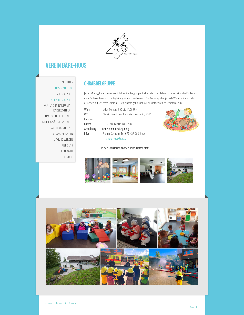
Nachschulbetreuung (57, 116)
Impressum (49, 303)
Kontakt (68, 157)
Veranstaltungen (63, 133)
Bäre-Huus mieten (60, 128)
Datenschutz (61, 303)
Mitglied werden (63, 139)
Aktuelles (67, 82)
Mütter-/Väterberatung (56, 122)
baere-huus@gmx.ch (116, 138)
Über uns (67, 145)
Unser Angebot (64, 88)
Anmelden (194, 307)
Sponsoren (66, 151)
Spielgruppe (63, 94)
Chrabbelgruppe (60, 99)
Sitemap (72, 303)
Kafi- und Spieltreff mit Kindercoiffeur (57, 107)
